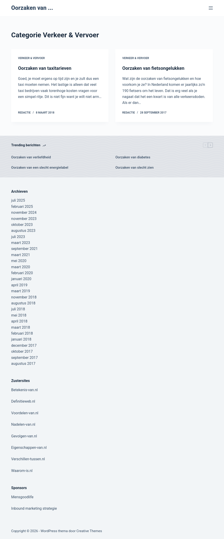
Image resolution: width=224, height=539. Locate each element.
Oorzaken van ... (32, 8)
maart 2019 (20, 291)
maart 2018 (20, 327)
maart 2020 (20, 267)
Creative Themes (89, 531)
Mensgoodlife (22, 497)
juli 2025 (18, 200)
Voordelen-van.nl (24, 413)
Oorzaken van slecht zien (134, 167)
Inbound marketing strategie (34, 508)
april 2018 (19, 321)
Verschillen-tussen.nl (28, 459)
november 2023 (24, 219)
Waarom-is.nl (21, 471)
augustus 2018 (23, 303)
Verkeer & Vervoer (31, 58)
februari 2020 (22, 273)
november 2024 (24, 212)
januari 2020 (21, 279)
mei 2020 (18, 261)
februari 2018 (22, 333)
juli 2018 (18, 309)
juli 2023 (18, 237)
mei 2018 (18, 315)
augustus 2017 (23, 363)
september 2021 (24, 248)
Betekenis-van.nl (24, 390)
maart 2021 (20, 255)
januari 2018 (21, 339)
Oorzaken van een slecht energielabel (39, 167)
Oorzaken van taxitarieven (44, 68)
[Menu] (211, 8)
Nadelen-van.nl (23, 424)
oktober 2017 (22, 351)
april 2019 (19, 285)
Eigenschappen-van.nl (29, 447)
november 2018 (24, 297)
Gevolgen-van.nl (24, 436)
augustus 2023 (23, 230)
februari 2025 (22, 206)
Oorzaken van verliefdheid (31, 157)
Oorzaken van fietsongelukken (153, 68)
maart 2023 (20, 243)
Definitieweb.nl (23, 401)
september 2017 (24, 357)
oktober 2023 (22, 224)
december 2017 (24, 345)
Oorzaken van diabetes (132, 157)
